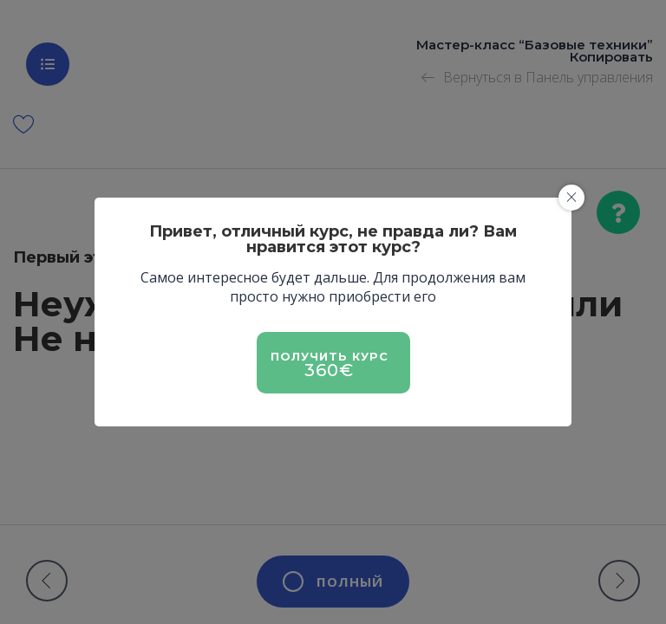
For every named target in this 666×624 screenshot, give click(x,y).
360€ (329, 370)
